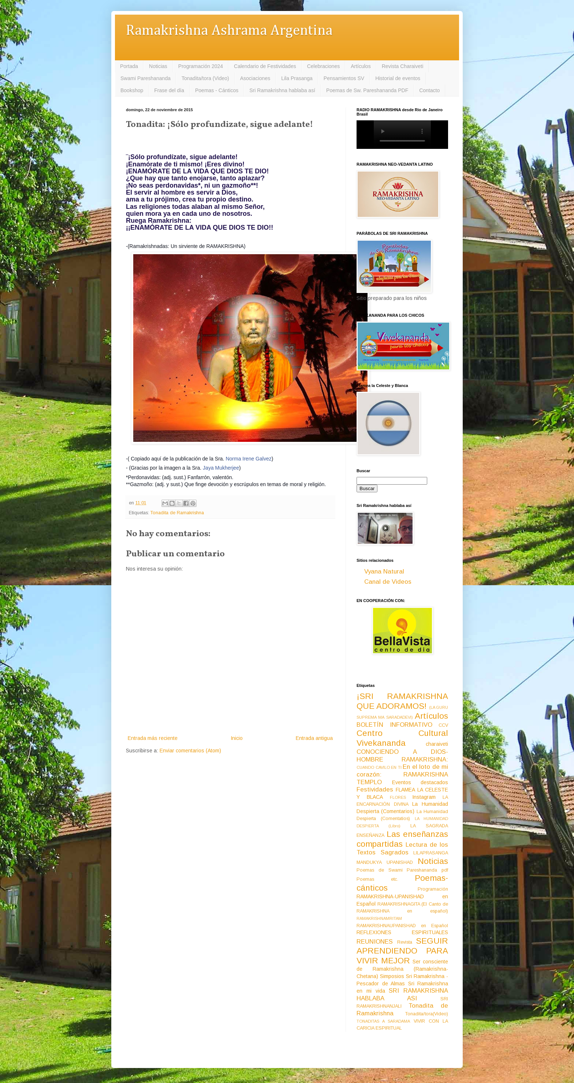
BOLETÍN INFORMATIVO (394, 724)
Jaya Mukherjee (221, 468)
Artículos (360, 66)
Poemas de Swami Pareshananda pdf (402, 870)
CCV (443, 725)
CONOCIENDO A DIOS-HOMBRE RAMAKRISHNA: (402, 755)
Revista (404, 942)
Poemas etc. (377, 879)
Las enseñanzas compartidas (402, 839)
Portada (129, 66)
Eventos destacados (420, 782)
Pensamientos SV (344, 78)
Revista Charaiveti (403, 66)
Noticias (158, 66)
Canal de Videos (387, 581)
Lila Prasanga (297, 78)
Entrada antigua (314, 738)
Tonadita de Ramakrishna (177, 512)
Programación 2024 (200, 66)
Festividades (375, 789)
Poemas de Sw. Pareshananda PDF (367, 90)
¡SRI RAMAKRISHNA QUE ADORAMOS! (402, 701)
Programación (433, 889)
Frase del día (169, 90)
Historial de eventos (397, 78)
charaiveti (437, 744)
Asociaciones (255, 78)
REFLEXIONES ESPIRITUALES (402, 932)
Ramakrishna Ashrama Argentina (229, 31)
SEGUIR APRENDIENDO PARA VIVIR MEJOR (402, 950)
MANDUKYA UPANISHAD (385, 862)
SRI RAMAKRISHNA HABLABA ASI (402, 994)
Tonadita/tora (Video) (205, 78)
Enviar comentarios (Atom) (190, 750)
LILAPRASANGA (430, 853)
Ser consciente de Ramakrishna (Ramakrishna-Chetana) (402, 969)
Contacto (429, 90)
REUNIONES (375, 941)
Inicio (237, 738)
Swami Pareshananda (145, 78)
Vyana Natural (384, 571)
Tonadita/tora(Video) (426, 1013)
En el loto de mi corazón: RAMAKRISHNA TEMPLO (402, 774)
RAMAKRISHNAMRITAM (379, 918)
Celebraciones (323, 66)
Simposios (392, 976)
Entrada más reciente (153, 738)
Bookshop (131, 90)
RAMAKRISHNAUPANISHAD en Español (402, 925)
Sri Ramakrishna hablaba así (282, 90)
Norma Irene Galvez (248, 459)
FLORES (398, 797)
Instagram (424, 797)
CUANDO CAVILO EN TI (379, 767)
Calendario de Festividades (265, 66)
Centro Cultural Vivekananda (402, 738)
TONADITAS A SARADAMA (383, 1021)
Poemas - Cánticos (216, 90)
